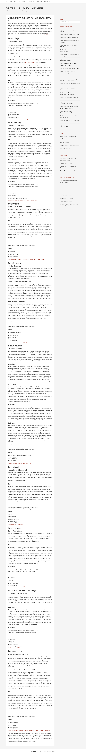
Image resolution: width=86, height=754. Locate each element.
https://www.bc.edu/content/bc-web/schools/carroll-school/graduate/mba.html (26, 259)
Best (15, 1)
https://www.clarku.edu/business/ (15, 524)
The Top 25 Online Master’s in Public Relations (70, 68)
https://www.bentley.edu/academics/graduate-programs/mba (22, 200)
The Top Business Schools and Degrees (46, 751)
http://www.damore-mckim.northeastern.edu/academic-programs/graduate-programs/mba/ (29, 730)
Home (7, 1)
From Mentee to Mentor (65, 195)
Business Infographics (65, 148)
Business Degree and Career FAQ (67, 170)
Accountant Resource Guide (66, 163)
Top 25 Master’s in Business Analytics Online (69, 34)
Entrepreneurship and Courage (66, 198)
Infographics (24, 1)
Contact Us (39, 1)
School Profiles (32, 1)
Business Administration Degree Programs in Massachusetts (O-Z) (32, 34)
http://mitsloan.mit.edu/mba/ (14, 647)
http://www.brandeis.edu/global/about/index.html (19, 463)
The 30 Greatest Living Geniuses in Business (69, 145)
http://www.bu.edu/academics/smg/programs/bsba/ (20, 342)
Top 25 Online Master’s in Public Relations (69, 37)
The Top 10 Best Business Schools (67, 76)
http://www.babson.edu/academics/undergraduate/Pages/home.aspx (24, 119)
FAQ (19, 1)
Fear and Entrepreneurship (66, 201)
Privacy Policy (47, 1)
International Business (30, 62)
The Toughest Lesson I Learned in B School (69, 192)
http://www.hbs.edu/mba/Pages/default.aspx (18, 586)
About (11, 1)
